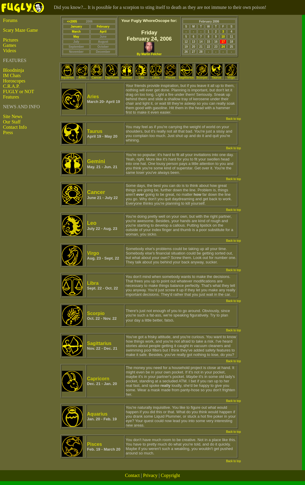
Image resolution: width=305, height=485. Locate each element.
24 (223, 46)
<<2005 (72, 21)
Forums (10, 20)
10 (223, 36)
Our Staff (12, 121)
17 (223, 41)
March (76, 31)
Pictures (10, 39)
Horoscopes (14, 80)
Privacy (150, 475)
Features (11, 96)
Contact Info (15, 127)
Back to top (233, 118)
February (103, 26)
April (103, 31)
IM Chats (12, 75)
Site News (12, 116)
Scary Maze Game (20, 30)
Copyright (170, 475)
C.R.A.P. (11, 86)
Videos (9, 50)
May (76, 36)
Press (8, 132)
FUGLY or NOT (18, 91)
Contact (132, 475)
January (76, 26)
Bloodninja (13, 70)
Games (9, 45)
